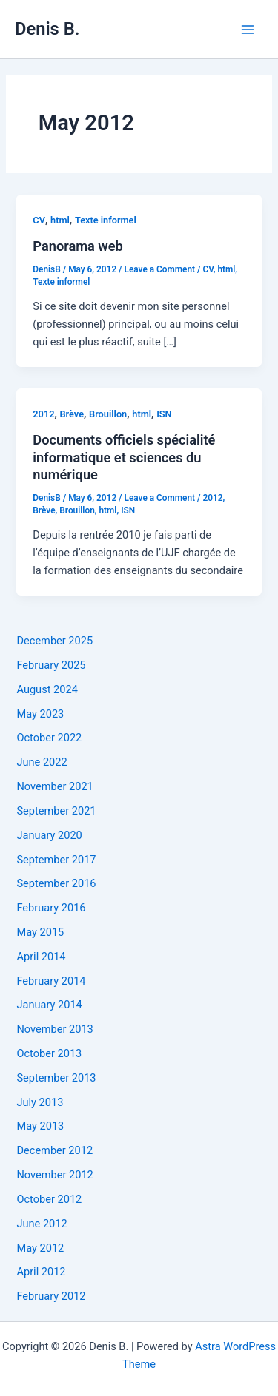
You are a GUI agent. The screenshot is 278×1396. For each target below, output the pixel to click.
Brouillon (108, 413)
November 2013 (54, 1029)
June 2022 (41, 762)
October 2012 (49, 1199)
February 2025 (50, 665)
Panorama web (78, 246)
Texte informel (105, 220)
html (60, 220)
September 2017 (56, 859)
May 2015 (40, 932)
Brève (72, 413)
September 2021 (56, 810)
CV (39, 220)
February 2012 (50, 1296)
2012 (43, 413)
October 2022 (49, 737)
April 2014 (40, 956)
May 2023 (40, 714)
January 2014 (49, 1004)
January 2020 (49, 835)
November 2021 (54, 786)
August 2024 (46, 689)
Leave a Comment (160, 269)
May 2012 (40, 1248)
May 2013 (40, 1126)
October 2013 (49, 1053)
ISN (163, 413)
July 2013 (39, 1102)
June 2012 (41, 1223)
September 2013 (56, 1078)
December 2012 (54, 1150)
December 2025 (54, 640)
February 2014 (50, 981)
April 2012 (40, 1271)
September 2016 (56, 883)
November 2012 (54, 1174)
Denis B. (47, 28)
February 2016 (50, 907)
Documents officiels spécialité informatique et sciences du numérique (124, 457)
